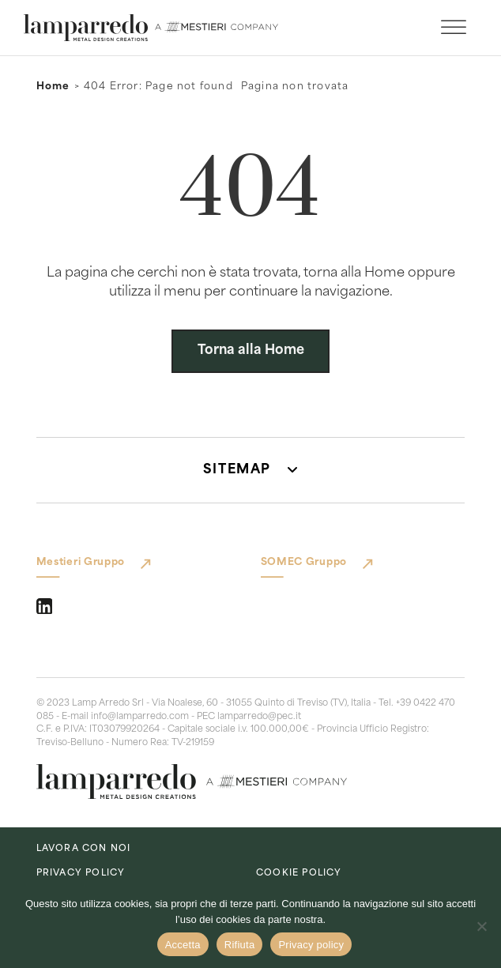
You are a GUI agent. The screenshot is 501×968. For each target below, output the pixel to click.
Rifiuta (239, 945)
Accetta (183, 945)
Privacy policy (311, 945)
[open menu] (453, 27)
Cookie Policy (299, 873)
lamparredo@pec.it (259, 717)
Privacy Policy (81, 873)
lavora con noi (83, 849)
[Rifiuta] (481, 926)
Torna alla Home (251, 351)
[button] (250, 470)
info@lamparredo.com (140, 717)
